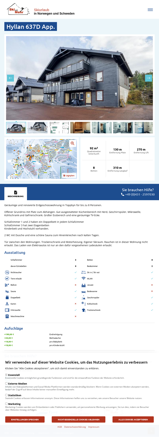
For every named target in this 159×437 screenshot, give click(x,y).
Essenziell (14, 376)
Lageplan (69, 175)
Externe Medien (17, 385)
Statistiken (14, 396)
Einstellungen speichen (25, 420)
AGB (59, 428)
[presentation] (10, 78)
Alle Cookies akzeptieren (133, 420)
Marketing (14, 405)
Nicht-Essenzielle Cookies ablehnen (78, 420)
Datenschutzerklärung (75, 428)
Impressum (93, 428)
